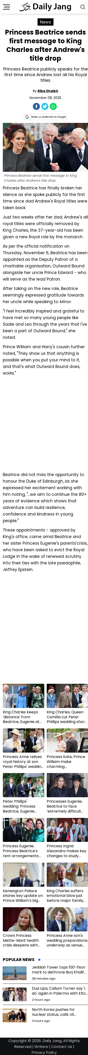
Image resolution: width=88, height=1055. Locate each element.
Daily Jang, (52, 1040)
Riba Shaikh (48, 91)
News (45, 22)
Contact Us (61, 1046)
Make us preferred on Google (45, 117)
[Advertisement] (44, 423)
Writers (41, 1046)
